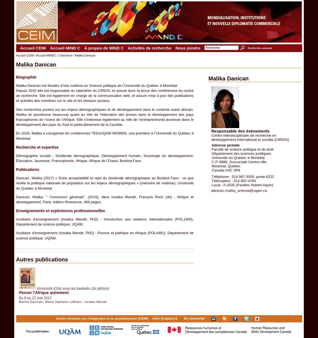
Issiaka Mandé (95, 301)
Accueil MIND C (65, 48)
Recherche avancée (260, 48)
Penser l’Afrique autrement (44, 292)
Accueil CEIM (33, 48)
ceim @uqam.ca (164, 318)
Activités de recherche (149, 48)
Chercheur (66, 55)
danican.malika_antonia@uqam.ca (239, 190)
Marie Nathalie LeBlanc (63, 301)
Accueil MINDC (46, 55)
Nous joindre (187, 48)
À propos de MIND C (104, 48)
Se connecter (194, 318)
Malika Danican (31, 301)
